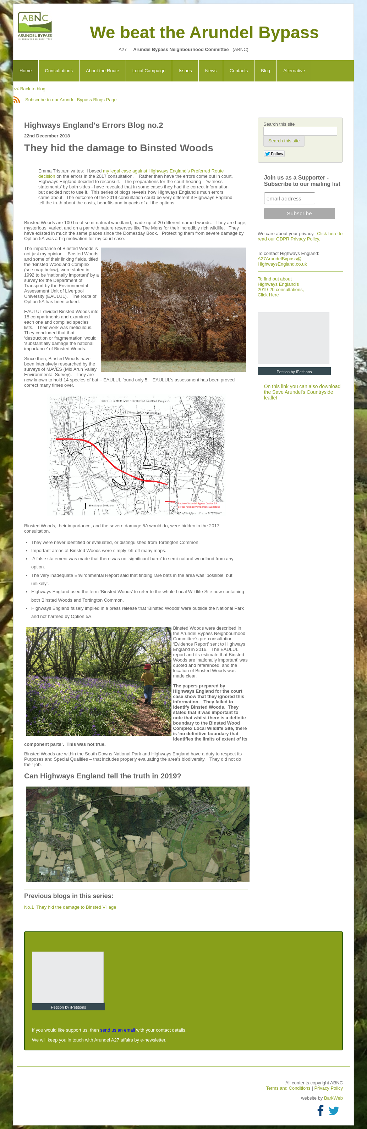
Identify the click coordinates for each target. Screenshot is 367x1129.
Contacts (239, 70)
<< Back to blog (29, 88)
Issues (185, 70)
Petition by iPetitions (294, 372)
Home (26, 70)
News (211, 70)
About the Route (102, 70)
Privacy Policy (328, 1088)
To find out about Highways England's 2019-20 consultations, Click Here (281, 286)
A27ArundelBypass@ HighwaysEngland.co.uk (282, 261)
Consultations (59, 70)
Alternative (294, 70)
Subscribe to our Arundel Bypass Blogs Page (65, 99)
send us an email (117, 1030)
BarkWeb (333, 1098)
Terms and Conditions (289, 1088)
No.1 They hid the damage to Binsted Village (70, 907)
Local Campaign (149, 70)
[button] (284, 141)
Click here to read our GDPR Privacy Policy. (300, 236)
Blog (265, 70)
